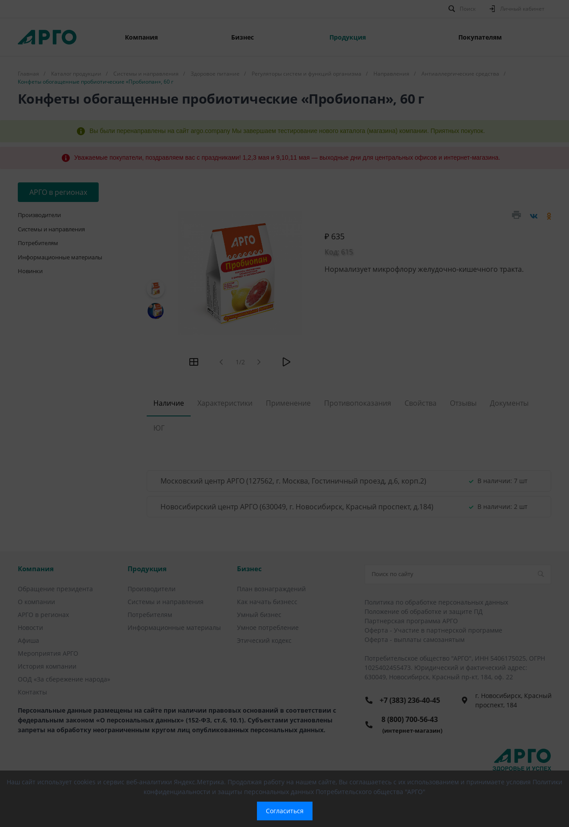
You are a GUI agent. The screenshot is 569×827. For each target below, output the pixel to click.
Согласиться (285, 811)
